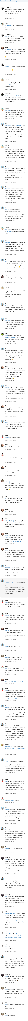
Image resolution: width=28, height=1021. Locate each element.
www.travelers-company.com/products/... (15, 268)
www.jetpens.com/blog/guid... (12, 698)
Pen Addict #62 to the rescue (16, 681)
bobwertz (7, 333)
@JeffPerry (7, 36)
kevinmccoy (8, 275)
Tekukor (9, 231)
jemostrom (7, 857)
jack (6, 496)
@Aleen (7, 66)
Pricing (12, 1)
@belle (17, 95)
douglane (7, 744)
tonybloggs (8, 93)
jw (5, 479)
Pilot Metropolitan (17, 541)
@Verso (7, 446)
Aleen (6, 47)
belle (6, 123)
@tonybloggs (8, 110)
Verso (6, 435)
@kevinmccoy (8, 305)
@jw (6, 498)
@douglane (7, 800)
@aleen (10, 84)
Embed (14, 18)
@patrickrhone (19, 934)
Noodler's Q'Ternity (18, 921)
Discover (7, 1)
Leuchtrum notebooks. (10, 337)
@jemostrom (8, 880)
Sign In (1, 1)
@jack (10, 521)
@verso (11, 482)
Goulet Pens (8, 537)
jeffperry (7, 23)
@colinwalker (8, 25)
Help (16, 1)
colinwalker (8, 7)
